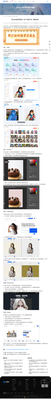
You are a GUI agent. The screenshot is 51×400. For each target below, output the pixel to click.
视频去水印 (12, 394)
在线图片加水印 (14, 384)
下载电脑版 (45, 382)
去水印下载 (19, 394)
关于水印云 (34, 384)
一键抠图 (15, 394)
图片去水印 (8, 394)
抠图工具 (11, 350)
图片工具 (14, 381)
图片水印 (16, 1)
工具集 (12, 1)
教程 (24, 1)
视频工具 (27, 381)
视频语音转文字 (27, 391)
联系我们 (34, 386)
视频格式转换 (27, 389)
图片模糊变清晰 (14, 389)
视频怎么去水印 (27, 386)
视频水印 (21, 1)
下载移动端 (45, 385)
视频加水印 (26, 384)
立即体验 (25, 12)
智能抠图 (13, 386)
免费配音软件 (27, 394)
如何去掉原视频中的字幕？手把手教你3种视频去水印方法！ (19, 355)
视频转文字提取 (23, 394)
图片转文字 (19, 386)
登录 (41, 1)
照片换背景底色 (21, 350)
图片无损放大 (20, 384)
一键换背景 (26, 350)
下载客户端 (46, 1)
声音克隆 (32, 394)
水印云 (7, 350)
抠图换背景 (15, 350)
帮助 (34, 381)
